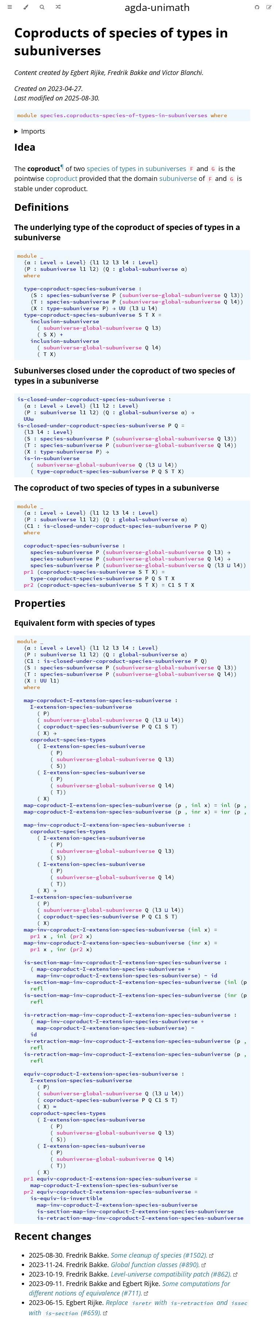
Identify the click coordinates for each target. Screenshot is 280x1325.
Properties (39, 603)
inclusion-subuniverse (64, 321)
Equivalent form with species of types (84, 623)
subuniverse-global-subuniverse (171, 295)
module (27, 115)
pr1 (29, 572)
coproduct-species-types (68, 739)
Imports (33, 131)
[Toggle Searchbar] (42, 7)
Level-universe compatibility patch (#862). (171, 1274)
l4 (125, 262)
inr (196, 811)
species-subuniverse (78, 295)
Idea (24, 147)
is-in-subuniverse (51, 458)
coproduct (61, 178)
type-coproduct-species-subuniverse (79, 288)
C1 (30, 526)
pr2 (29, 585)
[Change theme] (26, 7)
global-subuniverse (148, 269)
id (214, 975)
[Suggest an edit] (269, 7)
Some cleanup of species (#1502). (159, 1255)
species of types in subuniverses (136, 168)
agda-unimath (157, 7)
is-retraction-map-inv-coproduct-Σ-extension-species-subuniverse (127, 1015)
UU (122, 308)
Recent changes (52, 1236)
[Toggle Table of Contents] (10, 7)
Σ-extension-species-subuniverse (81, 707)
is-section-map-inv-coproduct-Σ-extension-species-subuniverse (122, 962)
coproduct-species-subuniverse (71, 545)
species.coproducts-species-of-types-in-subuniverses (123, 115)
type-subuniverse (73, 308)
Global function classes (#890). (155, 1264)
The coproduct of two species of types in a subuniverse (116, 488)
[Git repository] (258, 7)
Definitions (41, 207)
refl (36, 988)
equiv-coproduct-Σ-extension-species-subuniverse (101, 1074)
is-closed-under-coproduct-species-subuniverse (91, 399)
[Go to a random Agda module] (58, 7)
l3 (115, 262)
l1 (96, 262)
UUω (29, 419)
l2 (105, 262)
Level (48, 262)
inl (196, 805)
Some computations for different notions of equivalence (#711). (129, 1288)
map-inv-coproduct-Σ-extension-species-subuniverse (104, 825)
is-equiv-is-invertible (66, 1198)
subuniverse (178, 178)
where (219, 115)
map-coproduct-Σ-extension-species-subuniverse (97, 700)
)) (240, 295)
